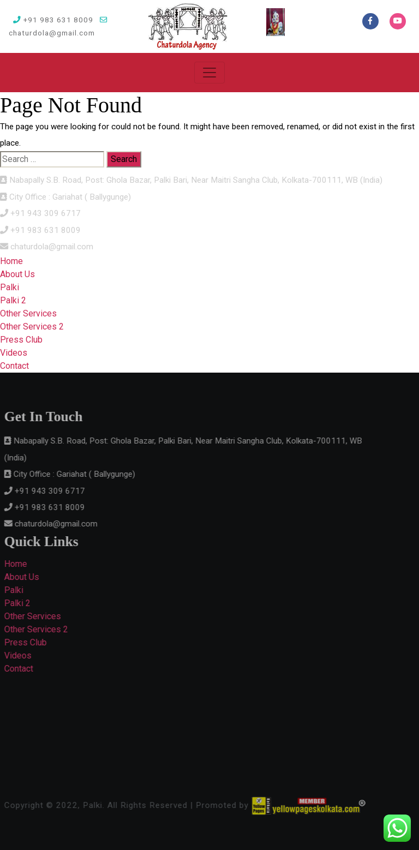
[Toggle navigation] (209, 72)
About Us (17, 274)
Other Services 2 (32, 326)
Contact (14, 366)
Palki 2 (13, 300)
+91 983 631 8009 (53, 19)
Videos (13, 353)
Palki (9, 287)
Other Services (28, 313)
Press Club (21, 339)
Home (11, 261)
